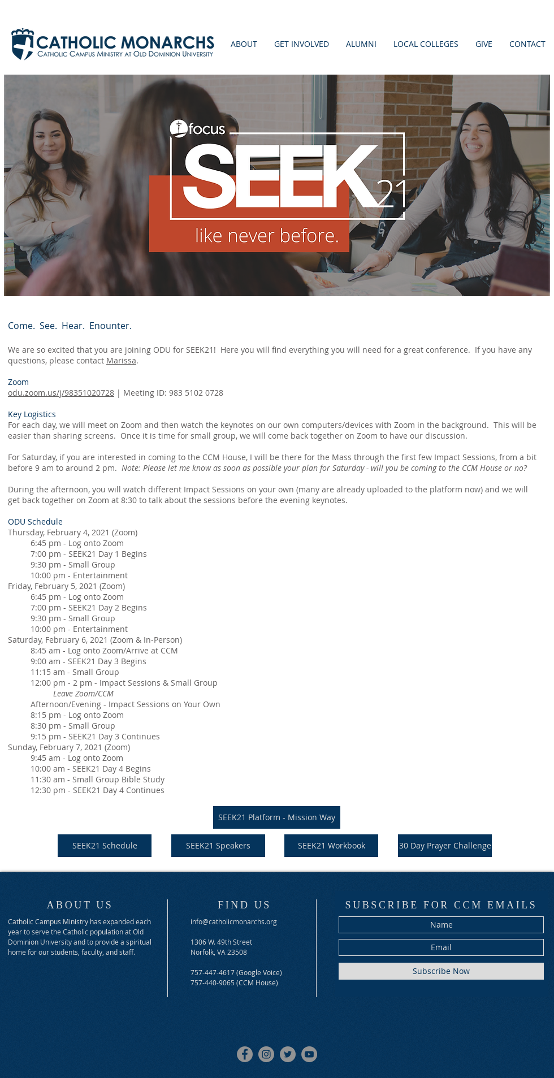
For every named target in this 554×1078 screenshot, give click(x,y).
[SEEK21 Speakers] (218, 845)
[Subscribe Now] (441, 971)
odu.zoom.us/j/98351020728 (61, 392)
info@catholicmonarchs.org (234, 921)
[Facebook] (245, 1054)
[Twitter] (288, 1054)
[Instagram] (266, 1054)
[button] (301, 44)
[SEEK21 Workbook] (331, 845)
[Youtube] (309, 1054)
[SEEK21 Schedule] (105, 845)
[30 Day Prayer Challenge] (445, 845)
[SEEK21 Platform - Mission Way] (276, 817)
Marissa (121, 360)
